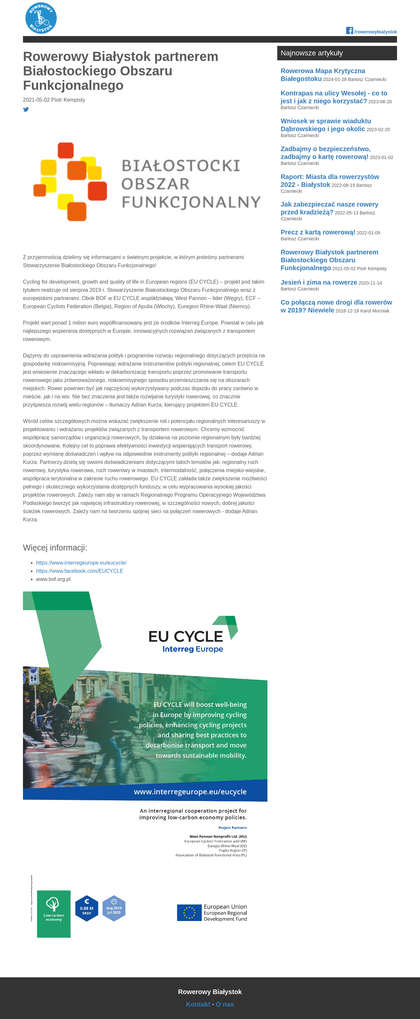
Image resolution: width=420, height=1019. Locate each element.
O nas (225, 1004)
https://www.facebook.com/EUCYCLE (79, 571)
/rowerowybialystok (371, 31)
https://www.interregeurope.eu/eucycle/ (81, 563)
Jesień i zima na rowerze (319, 282)
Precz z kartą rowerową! (318, 232)
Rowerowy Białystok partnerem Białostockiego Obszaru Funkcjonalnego (329, 260)
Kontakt (198, 1004)
